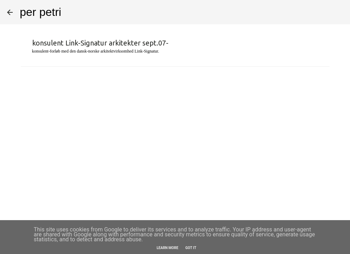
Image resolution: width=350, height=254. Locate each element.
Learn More (167, 248)
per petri (40, 12)
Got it (190, 248)
